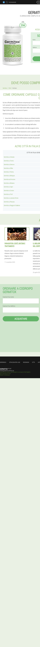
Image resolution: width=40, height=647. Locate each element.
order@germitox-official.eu (7, 370)
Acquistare (20, 318)
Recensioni (26, 362)
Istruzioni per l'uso (14, 362)
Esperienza (3, 362)
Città (33, 362)
